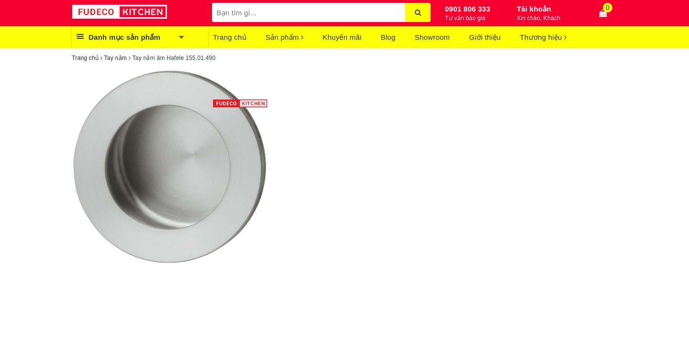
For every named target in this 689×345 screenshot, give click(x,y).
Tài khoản (534, 9)
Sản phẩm (284, 37)
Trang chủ (229, 37)
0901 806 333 (467, 9)
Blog (388, 37)
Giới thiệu (484, 37)
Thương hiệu (543, 37)
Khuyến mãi (341, 37)
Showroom (432, 37)
